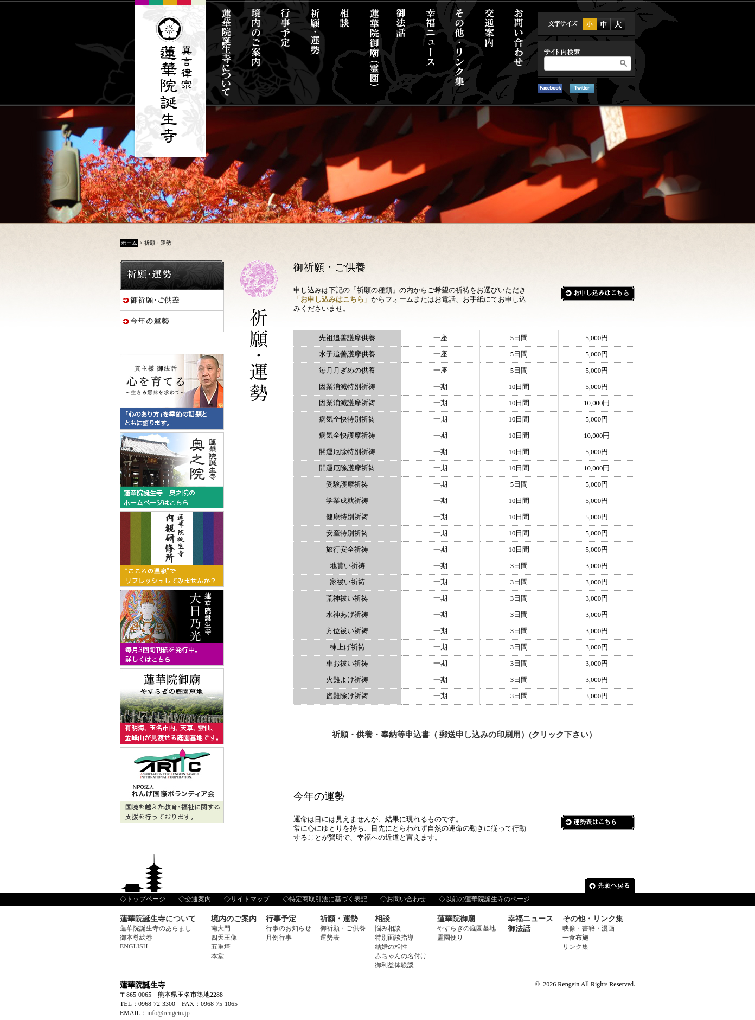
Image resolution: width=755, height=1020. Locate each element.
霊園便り (450, 937)
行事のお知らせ (288, 928)
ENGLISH (134, 946)
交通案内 (198, 899)
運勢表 (330, 937)
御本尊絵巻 (136, 937)
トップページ (145, 899)
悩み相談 (388, 928)
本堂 (217, 956)
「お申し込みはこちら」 (332, 299)
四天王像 (224, 937)
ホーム (129, 243)
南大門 (221, 928)
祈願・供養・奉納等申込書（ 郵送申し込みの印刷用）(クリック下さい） (464, 734)
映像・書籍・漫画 (588, 928)
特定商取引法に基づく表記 (328, 899)
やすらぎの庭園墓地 (466, 928)
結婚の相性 (391, 947)
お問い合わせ (406, 899)
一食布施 (575, 937)
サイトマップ (250, 899)
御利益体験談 (394, 965)
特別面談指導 (394, 937)
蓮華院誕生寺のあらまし (155, 928)
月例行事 (279, 937)
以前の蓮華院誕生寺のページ (487, 899)
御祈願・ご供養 (343, 928)
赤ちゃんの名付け (401, 956)
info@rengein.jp (168, 1013)
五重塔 (221, 947)
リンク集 (575, 947)
